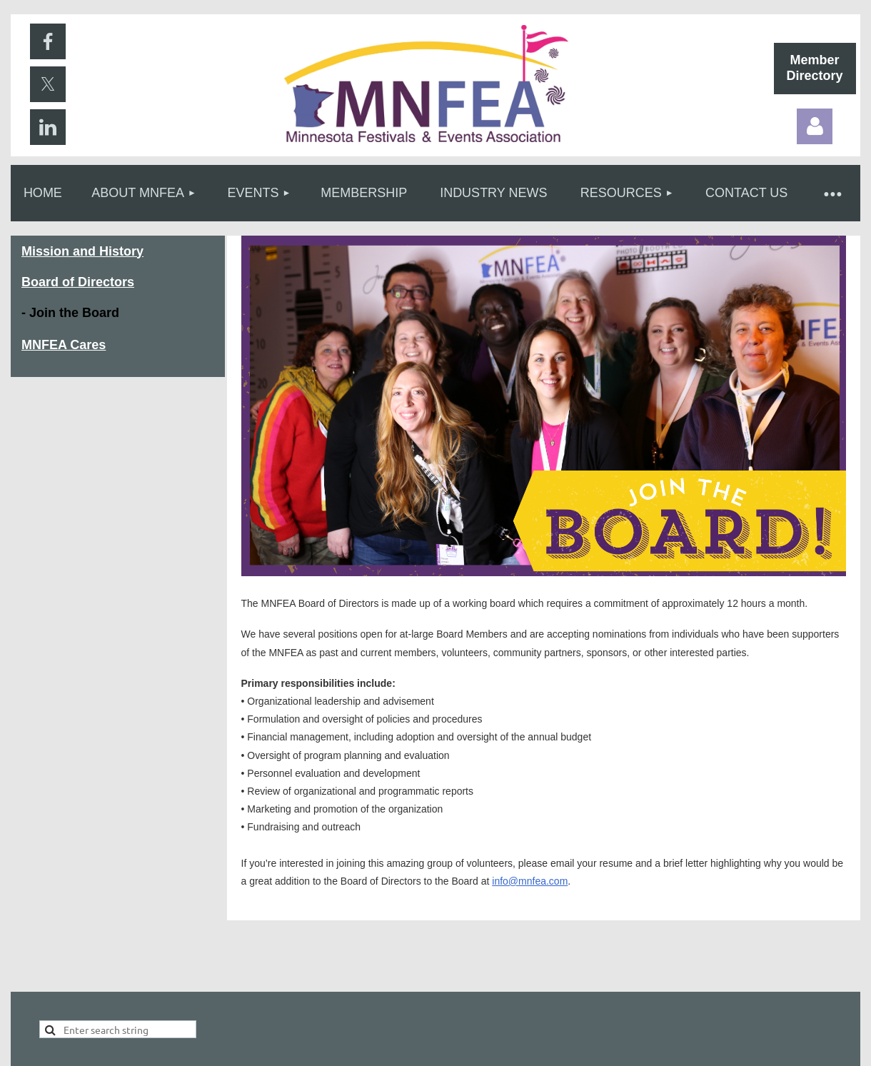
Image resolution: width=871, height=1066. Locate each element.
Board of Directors (77, 282)
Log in (814, 126)
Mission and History (82, 251)
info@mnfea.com (530, 881)
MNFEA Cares (63, 345)
